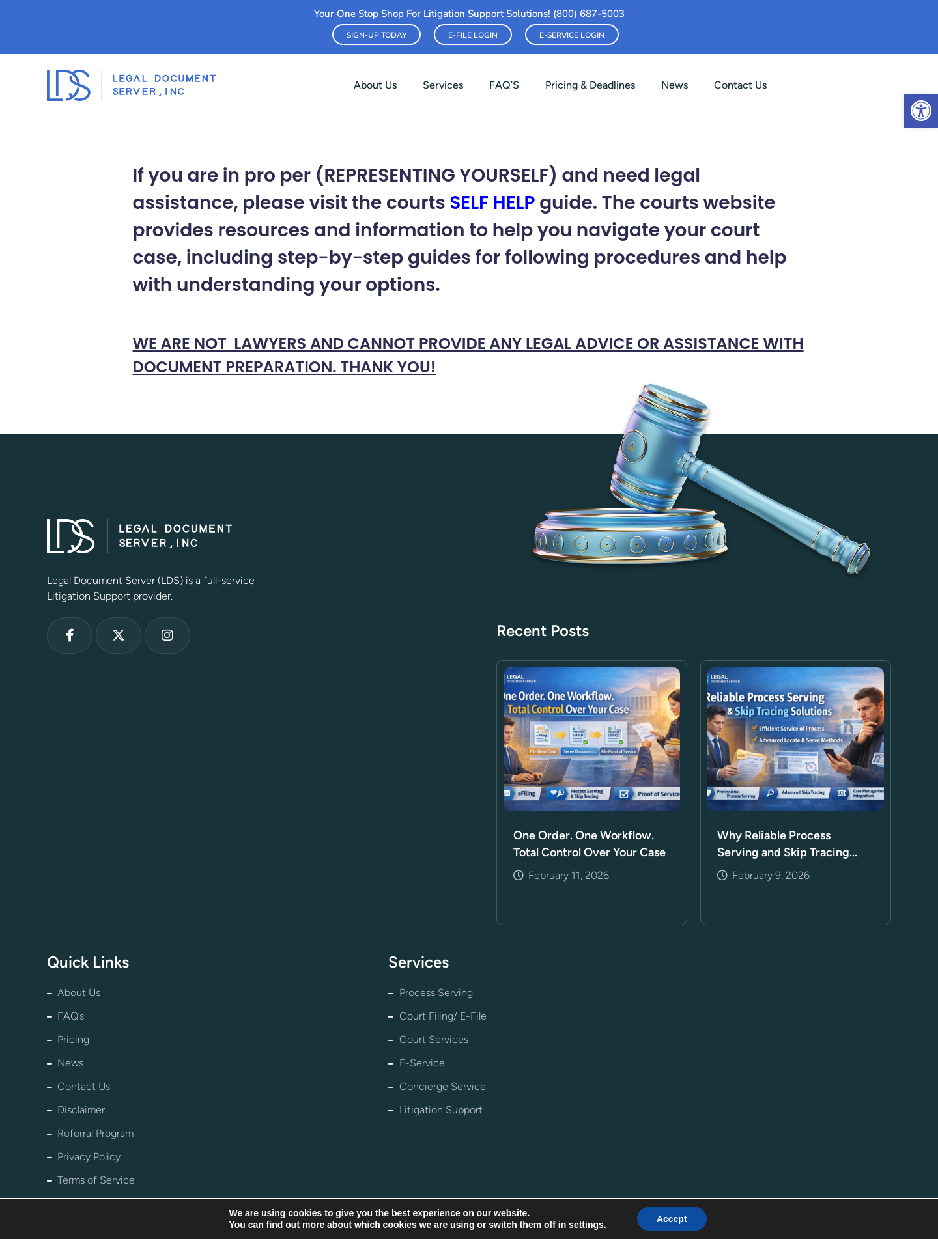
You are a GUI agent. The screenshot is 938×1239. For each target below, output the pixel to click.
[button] (921, 111)
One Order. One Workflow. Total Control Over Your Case (589, 843)
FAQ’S (504, 85)
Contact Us (740, 85)
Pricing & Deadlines (590, 85)
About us (375, 85)
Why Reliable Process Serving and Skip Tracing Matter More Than (783, 844)
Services (443, 85)
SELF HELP (492, 203)
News (674, 85)
